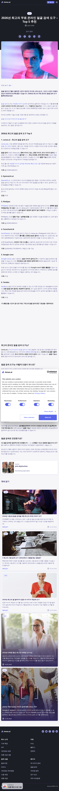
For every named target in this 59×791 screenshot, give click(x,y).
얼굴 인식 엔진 (6, 146)
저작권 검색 (34, 771)
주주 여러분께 (35, 778)
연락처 (32, 751)
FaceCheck (5, 233)
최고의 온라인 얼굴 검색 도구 (19, 350)
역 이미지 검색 (35, 763)
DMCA (3, 767)
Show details (48, 411)
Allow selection (29, 417)
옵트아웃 (4, 763)
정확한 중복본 (30, 352)
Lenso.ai (4, 144)
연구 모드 (33, 775)
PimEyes (4, 206)
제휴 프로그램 (6, 755)
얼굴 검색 (4, 104)
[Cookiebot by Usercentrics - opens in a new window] (48, 372)
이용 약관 (4, 775)
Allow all (48, 417)
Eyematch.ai (5, 180)
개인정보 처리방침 (7, 771)
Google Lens (5, 259)
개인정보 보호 (6, 751)
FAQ (32, 743)
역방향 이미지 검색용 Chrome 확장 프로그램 (25, 164)
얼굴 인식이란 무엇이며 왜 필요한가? (13, 119)
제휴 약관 (4, 778)
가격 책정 (4, 743)
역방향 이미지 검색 (19, 104)
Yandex (3, 286)
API (2, 747)
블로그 (32, 747)
